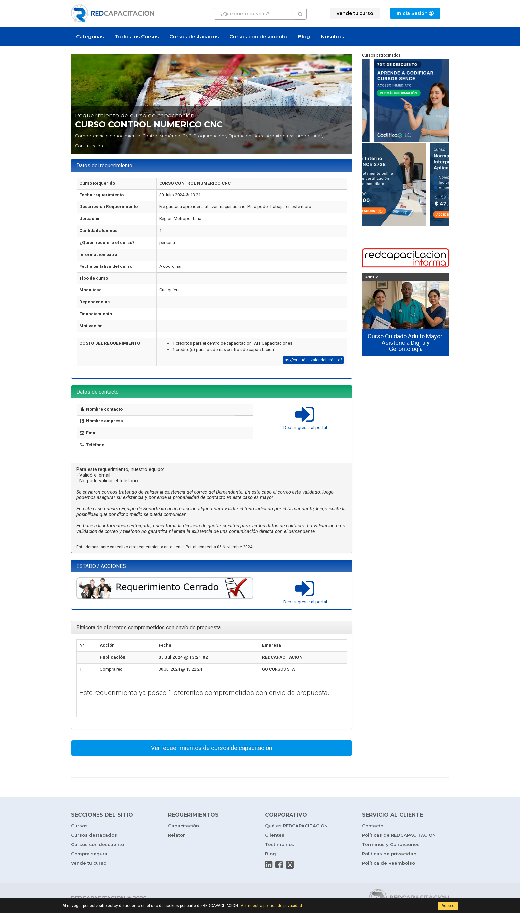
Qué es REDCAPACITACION (296, 825)
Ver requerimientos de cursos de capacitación (211, 747)
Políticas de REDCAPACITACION (399, 835)
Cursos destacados (194, 36)
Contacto (372, 825)
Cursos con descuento (258, 36)
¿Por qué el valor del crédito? (313, 360)
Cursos (79, 825)
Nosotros (332, 36)
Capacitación (183, 825)
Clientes (274, 835)
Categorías (90, 36)
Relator (176, 835)
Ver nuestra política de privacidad (271, 905)
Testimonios (279, 844)
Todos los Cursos (137, 36)
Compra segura (89, 853)
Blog (304, 36)
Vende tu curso (88, 863)
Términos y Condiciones (391, 844)
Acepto (447, 905)
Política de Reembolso (388, 863)
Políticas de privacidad (389, 853)
